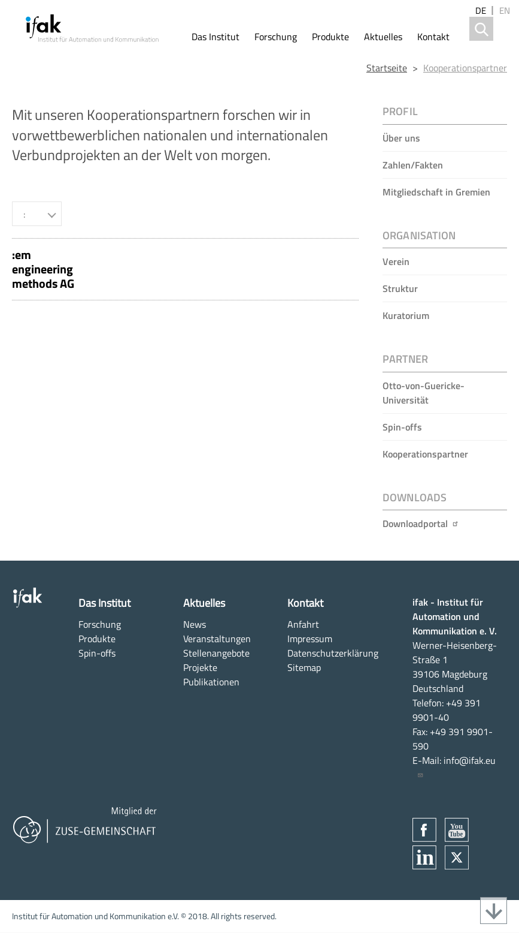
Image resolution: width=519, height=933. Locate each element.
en (504, 10)
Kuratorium (406, 315)
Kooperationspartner (465, 68)
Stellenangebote (216, 653)
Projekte (200, 667)
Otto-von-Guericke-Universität (424, 392)
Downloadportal (421, 523)
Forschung (275, 36)
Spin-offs (402, 427)
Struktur (400, 288)
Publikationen (211, 682)
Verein (396, 261)
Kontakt (433, 36)
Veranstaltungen (217, 638)
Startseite (386, 68)
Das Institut (215, 36)
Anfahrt (303, 624)
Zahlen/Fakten (413, 165)
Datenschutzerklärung (332, 653)
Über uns (401, 138)
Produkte (330, 36)
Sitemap (304, 667)
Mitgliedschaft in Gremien (436, 192)
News (194, 624)
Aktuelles (383, 36)
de (480, 10)
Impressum (309, 638)
